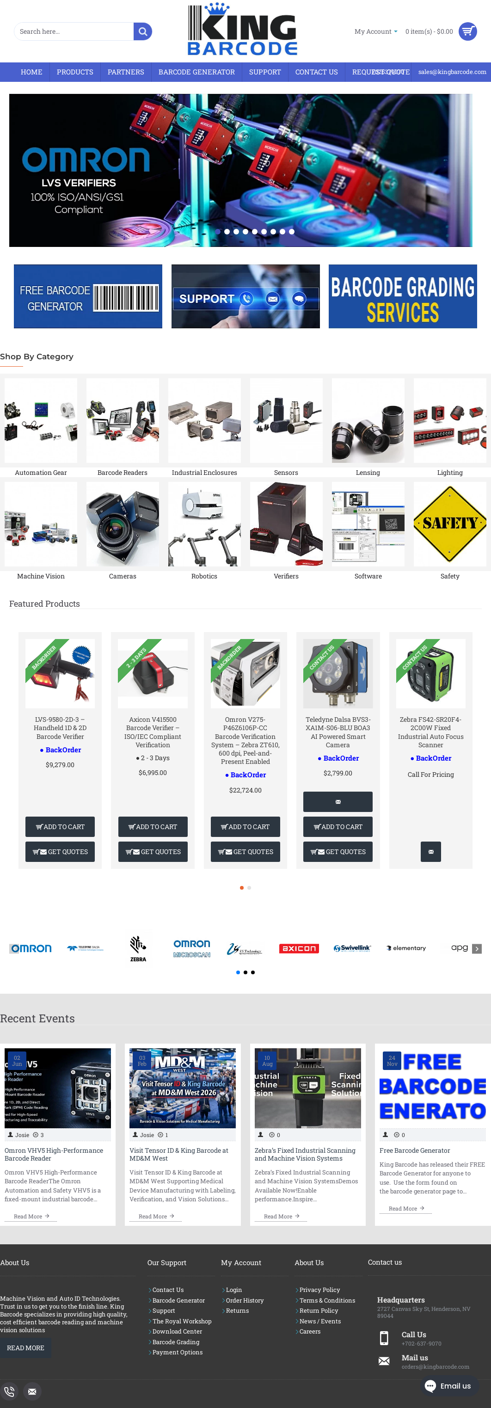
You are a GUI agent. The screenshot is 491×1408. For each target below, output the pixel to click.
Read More (25, 1347)
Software (368, 576)
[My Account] (376, 31)
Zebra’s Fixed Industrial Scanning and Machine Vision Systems (305, 1154)
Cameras (122, 576)
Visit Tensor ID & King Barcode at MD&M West (178, 1154)
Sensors (286, 472)
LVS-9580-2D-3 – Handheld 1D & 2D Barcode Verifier (60, 727)
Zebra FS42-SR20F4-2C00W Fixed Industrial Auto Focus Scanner (431, 732)
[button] (60, 827)
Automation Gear (41, 472)
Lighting (450, 472)
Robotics (204, 576)
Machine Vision (41, 576)
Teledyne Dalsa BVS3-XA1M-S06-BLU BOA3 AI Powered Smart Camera (338, 732)
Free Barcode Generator (415, 1151)
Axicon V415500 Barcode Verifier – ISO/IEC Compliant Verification (152, 732)
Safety (450, 576)
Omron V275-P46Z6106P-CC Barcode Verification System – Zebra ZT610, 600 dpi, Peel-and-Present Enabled (245, 740)
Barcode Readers (122, 472)
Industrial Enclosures (204, 472)
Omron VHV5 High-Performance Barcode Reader (54, 1154)
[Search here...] (143, 31)
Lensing (368, 472)
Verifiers (286, 576)
